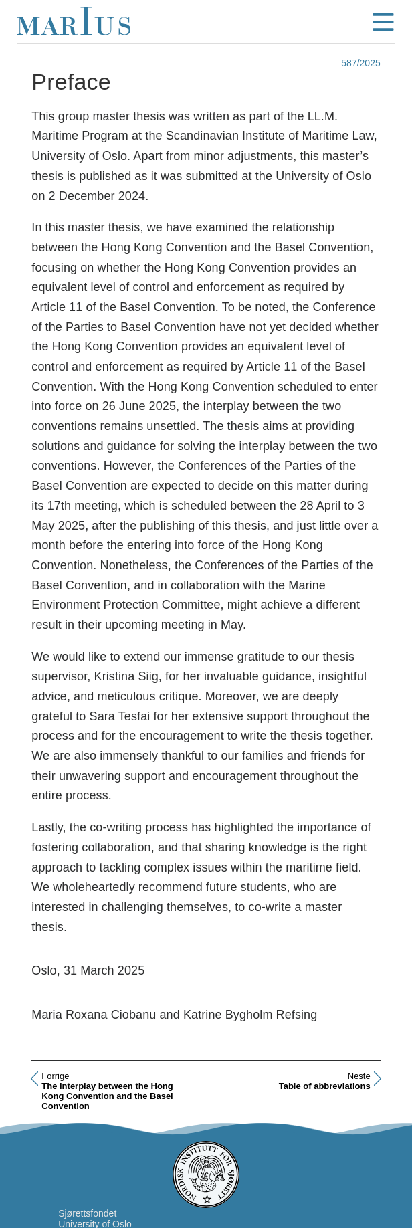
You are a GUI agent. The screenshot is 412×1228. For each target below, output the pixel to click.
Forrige (55, 1076)
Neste (359, 1076)
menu (383, 22)
